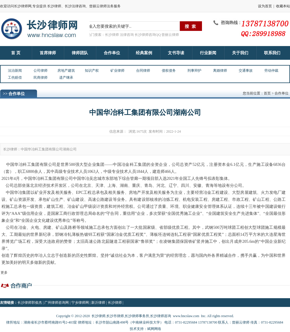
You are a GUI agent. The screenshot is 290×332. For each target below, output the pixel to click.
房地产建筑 (66, 70)
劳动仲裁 (271, 70)
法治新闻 (15, 70)
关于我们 (240, 53)
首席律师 (48, 53)
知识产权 (92, 70)
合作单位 (112, 53)
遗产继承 (66, 77)
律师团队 (80, 53)
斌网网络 (154, 329)
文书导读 (176, 53)
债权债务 (169, 70)
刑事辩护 (194, 70)
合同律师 (143, 70)
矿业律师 (117, 70)
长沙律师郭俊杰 (29, 303)
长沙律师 (115, 303)
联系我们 (272, 53)
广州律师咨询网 (56, 303)
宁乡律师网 (80, 303)
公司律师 (41, 70)
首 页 (15, 53)
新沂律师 (98, 303)
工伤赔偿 (15, 77)
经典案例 (144, 53)
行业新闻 (208, 53)
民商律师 (41, 77)
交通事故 (246, 70)
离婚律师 (220, 70)
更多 (4, 272)
